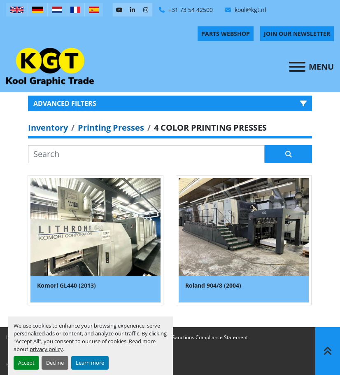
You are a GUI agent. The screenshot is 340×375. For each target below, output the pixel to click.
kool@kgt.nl (249, 10)
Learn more (90, 362)
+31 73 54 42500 (190, 10)
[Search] (146, 154)
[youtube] (119, 9)
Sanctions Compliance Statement (210, 337)
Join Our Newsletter (297, 34)
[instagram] (145, 9)
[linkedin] (132, 9)
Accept (26, 362)
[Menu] (297, 67)
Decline (55, 362)
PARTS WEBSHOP (225, 34)
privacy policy (46, 349)
